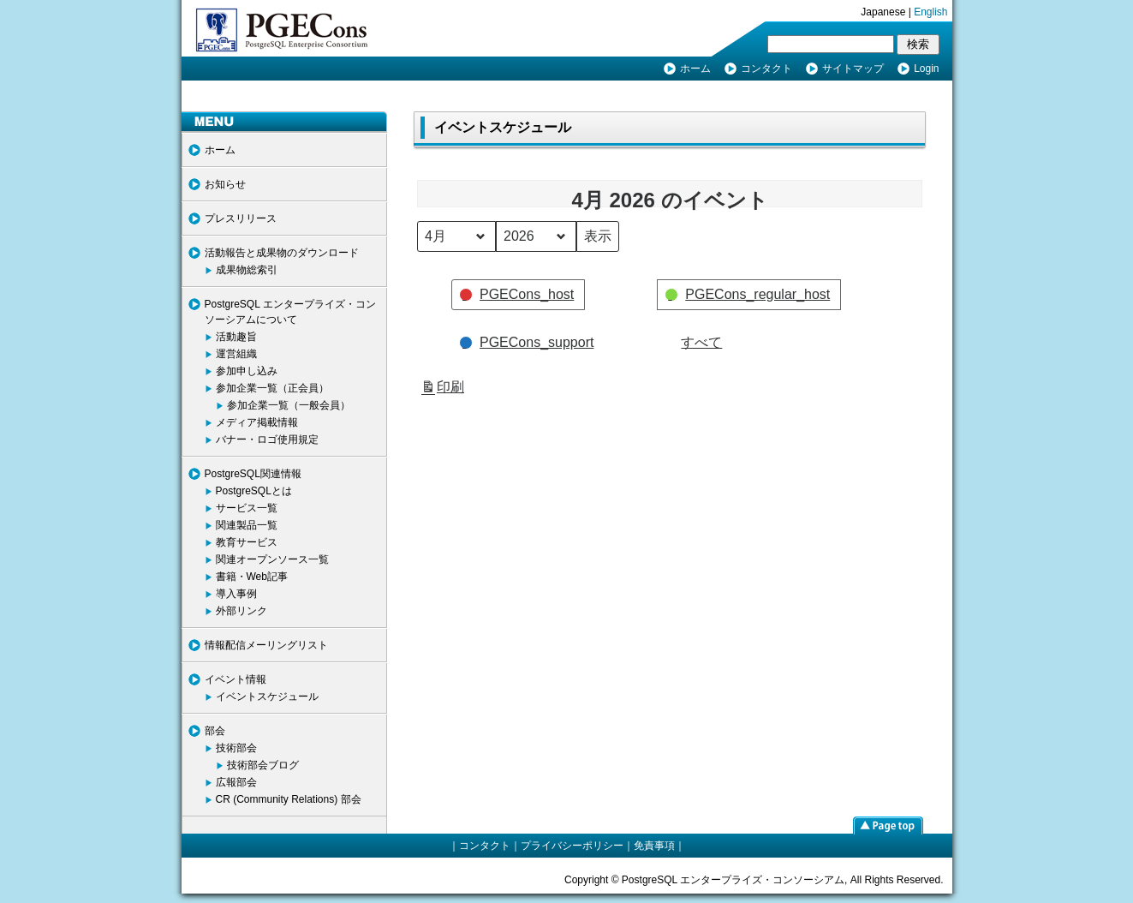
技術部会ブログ (263, 765)
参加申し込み (246, 371)
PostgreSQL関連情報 (253, 474)
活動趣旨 (236, 337)
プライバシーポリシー (572, 846)
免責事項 (654, 846)
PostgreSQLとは (254, 491)
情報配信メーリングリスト (266, 645)
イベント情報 (235, 679)
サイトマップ (853, 69)
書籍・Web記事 (252, 577)
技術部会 (236, 748)
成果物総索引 (246, 270)
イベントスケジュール (267, 697)
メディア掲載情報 (257, 422)
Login (926, 69)
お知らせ (225, 184)
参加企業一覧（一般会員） (288, 405)
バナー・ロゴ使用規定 (267, 440)
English (930, 12)
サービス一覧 (246, 508)
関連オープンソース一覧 (272, 559)
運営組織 (236, 354)
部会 (215, 731)
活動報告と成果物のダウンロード (282, 253)
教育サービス (246, 542)
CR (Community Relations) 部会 (288, 799)
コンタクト (766, 69)
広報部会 (236, 782)
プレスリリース (241, 218)
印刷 (442, 389)
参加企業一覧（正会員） (272, 388)
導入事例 (236, 594)
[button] (518, 294)
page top (888, 825)
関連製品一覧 (246, 525)
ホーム (695, 69)
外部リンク (241, 611)
